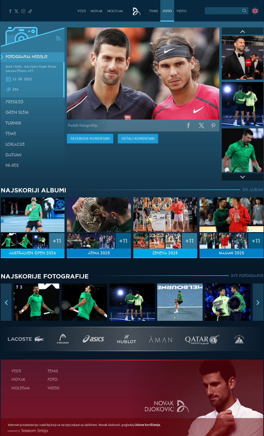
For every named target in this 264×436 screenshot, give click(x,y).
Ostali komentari (138, 138)
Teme (10, 134)
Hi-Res (12, 166)
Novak (96, 11)
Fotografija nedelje (26, 57)
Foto (167, 11)
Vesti (81, 11)
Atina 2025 (99, 253)
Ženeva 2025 (165, 253)
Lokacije (15, 144)
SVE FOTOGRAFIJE (247, 276)
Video (182, 11)
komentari (90, 138)
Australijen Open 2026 (32, 253)
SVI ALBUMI (253, 190)
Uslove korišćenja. (148, 425)
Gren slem (17, 112)
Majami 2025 (231, 253)
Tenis (153, 11)
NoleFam (115, 11)
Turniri (13, 123)
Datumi (13, 155)
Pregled (14, 102)
